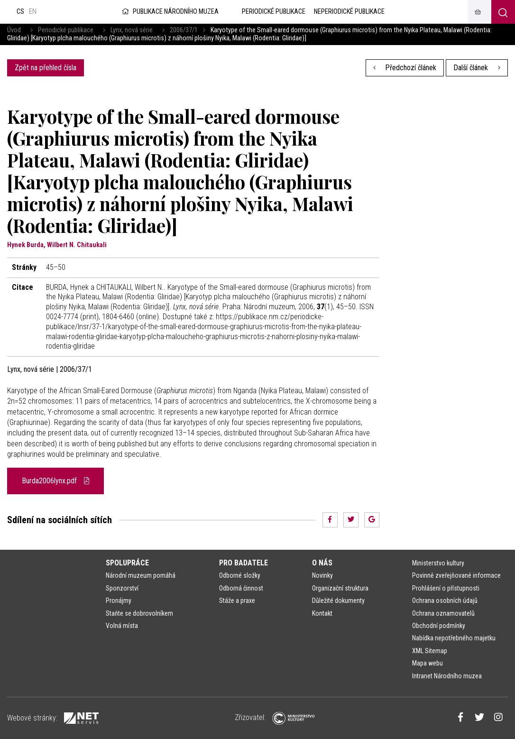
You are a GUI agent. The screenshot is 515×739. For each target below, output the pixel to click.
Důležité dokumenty (338, 600)
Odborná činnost (241, 588)
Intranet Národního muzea (447, 676)
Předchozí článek (405, 67)
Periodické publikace (65, 30)
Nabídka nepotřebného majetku (454, 638)
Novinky (322, 575)
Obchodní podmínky (438, 625)
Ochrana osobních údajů (445, 600)
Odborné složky (239, 575)
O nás (322, 562)
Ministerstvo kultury (438, 563)
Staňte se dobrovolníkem (139, 613)
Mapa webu (427, 663)
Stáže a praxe (237, 600)
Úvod (14, 30)
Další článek (476, 67)
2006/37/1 (184, 30)
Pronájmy (118, 600)
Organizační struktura (340, 588)
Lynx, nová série (131, 30)
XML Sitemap (429, 651)
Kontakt (322, 613)
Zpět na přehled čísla (45, 67)
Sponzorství (122, 588)
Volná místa (122, 625)
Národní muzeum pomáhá (140, 575)
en (33, 12)
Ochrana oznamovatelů (443, 613)
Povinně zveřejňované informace (456, 575)
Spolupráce (127, 562)
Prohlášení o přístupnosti (445, 588)
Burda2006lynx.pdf (55, 480)
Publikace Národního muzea (169, 12)
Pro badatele (243, 562)
